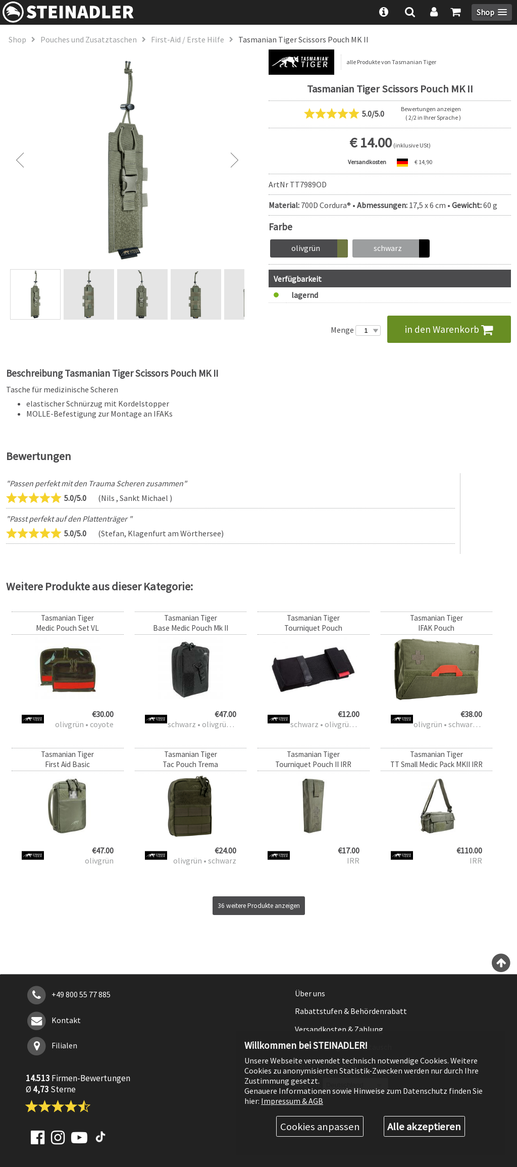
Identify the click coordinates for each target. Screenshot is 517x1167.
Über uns (310, 993)
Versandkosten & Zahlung (339, 1029)
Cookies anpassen (320, 1126)
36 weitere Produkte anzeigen (259, 905)
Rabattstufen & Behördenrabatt (351, 1011)
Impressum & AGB (292, 1101)
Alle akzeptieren (424, 1126)
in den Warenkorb (449, 329)
